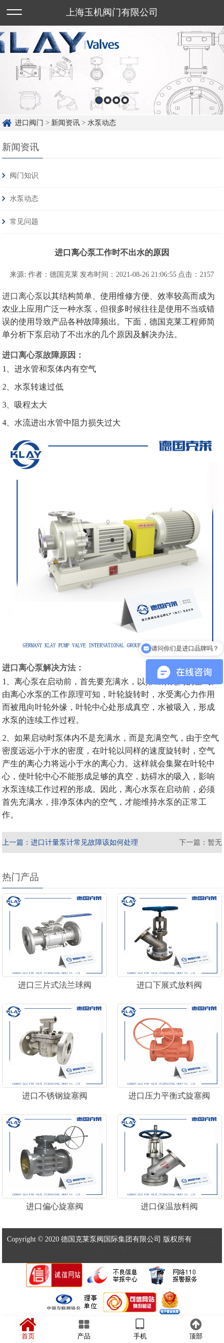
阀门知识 (24, 175)
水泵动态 (101, 123)
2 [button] (107, 100)
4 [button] (125, 100)
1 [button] (99, 100)
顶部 (196, 1329)
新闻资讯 (65, 123)
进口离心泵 (22, 296)
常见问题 (24, 222)
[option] (112, 70)
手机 (140, 1329)
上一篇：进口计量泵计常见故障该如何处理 (70, 842)
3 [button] (116, 100)
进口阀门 (29, 123)
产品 (84, 1329)
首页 (28, 1329)
